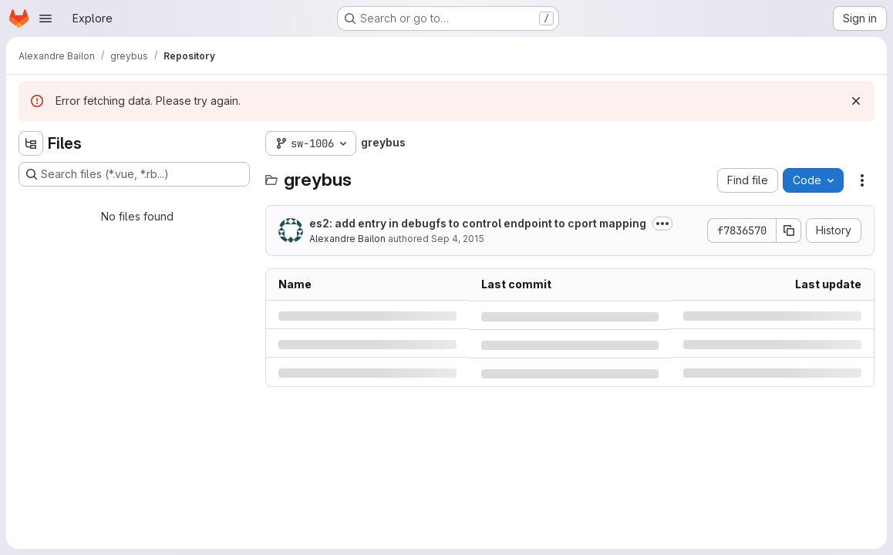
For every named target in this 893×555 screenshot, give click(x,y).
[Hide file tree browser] (31, 143)
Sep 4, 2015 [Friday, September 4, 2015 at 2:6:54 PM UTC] (457, 238)
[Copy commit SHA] (789, 230)
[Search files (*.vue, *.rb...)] (134, 174)
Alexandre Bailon (347, 238)
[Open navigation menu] (45, 18)
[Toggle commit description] (662, 223)
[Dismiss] (856, 101)
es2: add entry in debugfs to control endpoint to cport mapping (477, 223)
